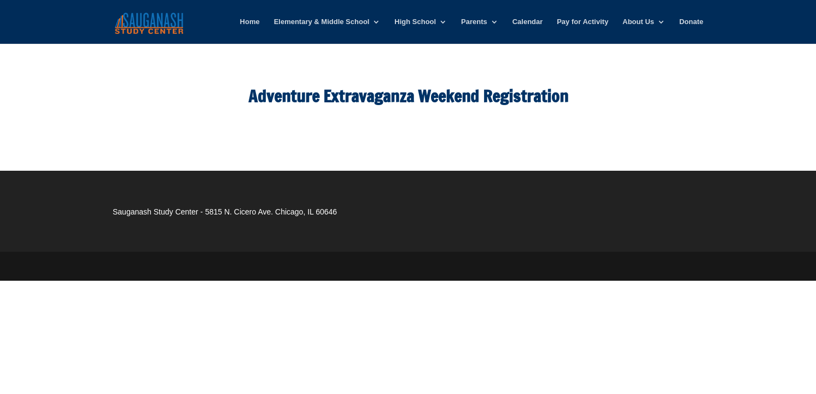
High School (415, 22)
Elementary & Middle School (322, 22)
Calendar (527, 22)
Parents (474, 22)
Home (250, 22)
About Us (638, 22)
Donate (691, 22)
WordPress (285, 266)
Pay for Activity (582, 22)
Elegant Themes (187, 266)
